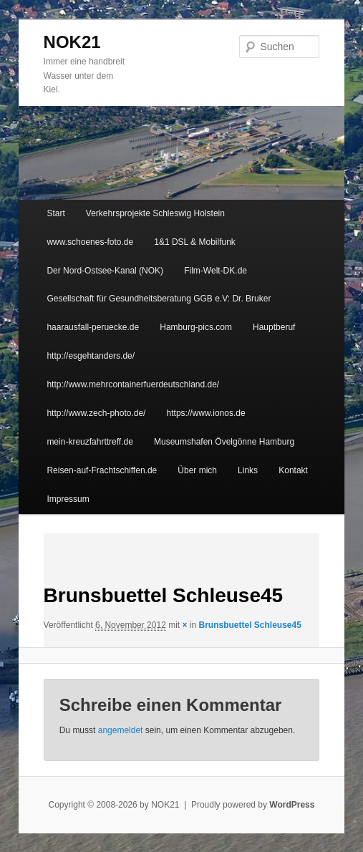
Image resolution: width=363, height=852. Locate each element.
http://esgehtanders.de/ (91, 356)
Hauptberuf (274, 327)
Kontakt (293, 470)
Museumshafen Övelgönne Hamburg (224, 442)
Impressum (68, 499)
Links (248, 470)
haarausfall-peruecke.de (93, 327)
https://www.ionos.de (206, 413)
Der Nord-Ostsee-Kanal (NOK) (105, 271)
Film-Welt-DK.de (215, 271)
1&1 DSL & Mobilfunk (195, 242)
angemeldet (120, 730)
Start (55, 213)
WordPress (291, 805)
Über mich (197, 470)
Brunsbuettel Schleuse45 (250, 625)
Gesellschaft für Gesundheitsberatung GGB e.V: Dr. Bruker (159, 299)
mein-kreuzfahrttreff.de (90, 442)
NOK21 (72, 42)
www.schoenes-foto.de (90, 242)
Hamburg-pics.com (196, 327)
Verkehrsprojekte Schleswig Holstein (155, 213)
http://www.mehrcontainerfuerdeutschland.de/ (133, 384)
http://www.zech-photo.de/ (96, 413)
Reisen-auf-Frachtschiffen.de (102, 470)
